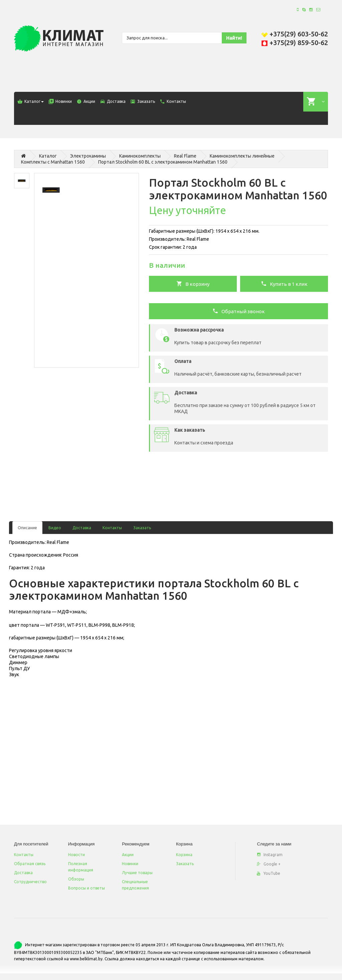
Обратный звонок (238, 311)
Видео (54, 528)
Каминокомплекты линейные (242, 156)
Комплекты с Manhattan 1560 (53, 162)
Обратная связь (29, 863)
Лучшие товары (137, 872)
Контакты (112, 528)
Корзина (184, 854)
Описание (27, 528)
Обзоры (76, 879)
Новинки (130, 863)
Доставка (81, 528)
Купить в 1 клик (284, 283)
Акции (128, 854)
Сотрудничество (30, 881)
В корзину (192, 283)
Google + (269, 864)
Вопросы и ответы (86, 888)
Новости (76, 854)
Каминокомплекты (140, 156)
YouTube (268, 873)
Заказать (142, 528)
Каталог (48, 156)
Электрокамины (88, 156)
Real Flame (185, 156)
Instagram (270, 854)
